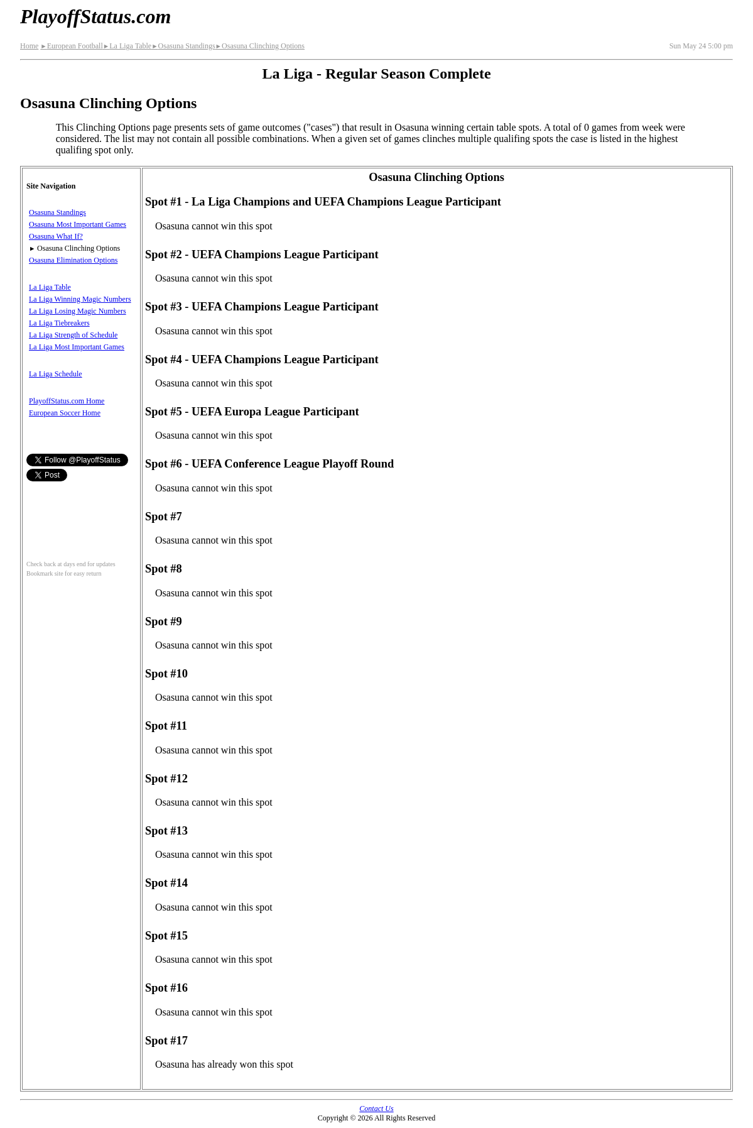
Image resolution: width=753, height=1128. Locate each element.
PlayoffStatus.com (95, 16)
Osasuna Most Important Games (77, 224)
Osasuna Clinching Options (260, 45)
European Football (71, 45)
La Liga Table (127, 45)
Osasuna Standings (183, 45)
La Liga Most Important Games (76, 346)
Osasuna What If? (56, 236)
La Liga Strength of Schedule (73, 335)
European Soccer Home (64, 412)
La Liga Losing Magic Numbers (77, 311)
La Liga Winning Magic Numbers (80, 299)
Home (29, 45)
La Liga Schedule (55, 374)
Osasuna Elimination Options (73, 260)
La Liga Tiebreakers (59, 323)
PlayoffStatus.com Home (66, 401)
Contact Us (376, 1108)
